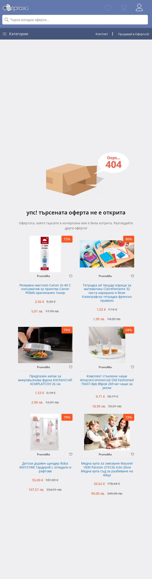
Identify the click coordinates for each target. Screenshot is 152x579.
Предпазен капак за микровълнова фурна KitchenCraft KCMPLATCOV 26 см (45, 380)
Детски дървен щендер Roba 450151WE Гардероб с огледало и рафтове (45, 467)
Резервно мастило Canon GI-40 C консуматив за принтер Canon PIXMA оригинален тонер (45, 289)
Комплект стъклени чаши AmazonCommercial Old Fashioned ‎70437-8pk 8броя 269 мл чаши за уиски (107, 382)
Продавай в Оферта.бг (134, 34)
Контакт (102, 34)
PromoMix (43, 276)
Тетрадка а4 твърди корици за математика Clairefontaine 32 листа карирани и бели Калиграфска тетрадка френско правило (107, 293)
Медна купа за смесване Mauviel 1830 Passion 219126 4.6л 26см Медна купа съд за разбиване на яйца (107, 469)
